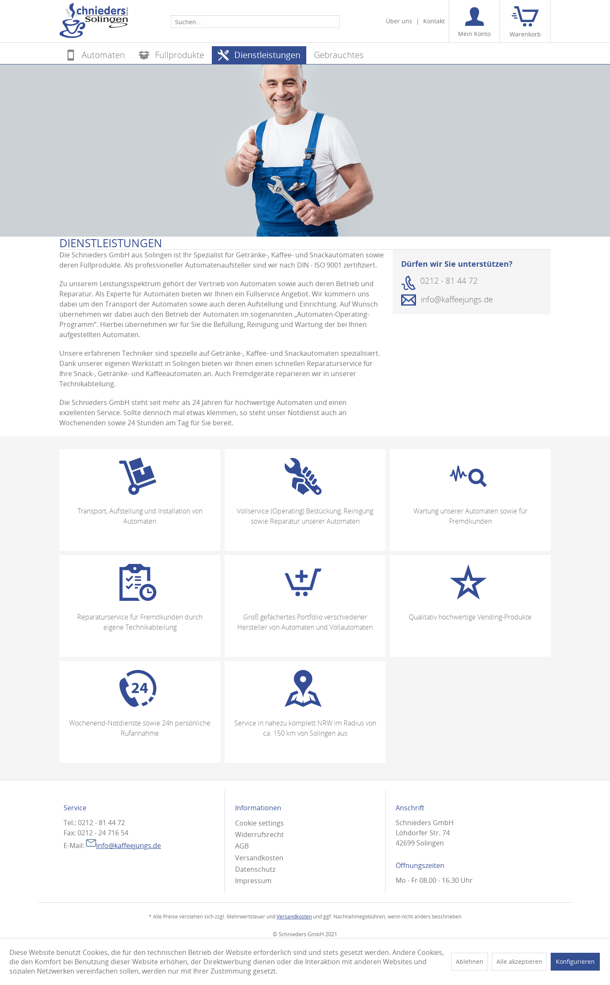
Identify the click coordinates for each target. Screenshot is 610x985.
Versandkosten (259, 857)
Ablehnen (469, 961)
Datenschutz (255, 869)
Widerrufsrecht (259, 834)
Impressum (253, 880)
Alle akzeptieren (519, 961)
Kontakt (434, 21)
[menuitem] (255, 21)
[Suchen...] (255, 21)
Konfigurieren (575, 961)
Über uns (399, 21)
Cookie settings (259, 823)
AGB (242, 846)
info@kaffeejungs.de (123, 845)
